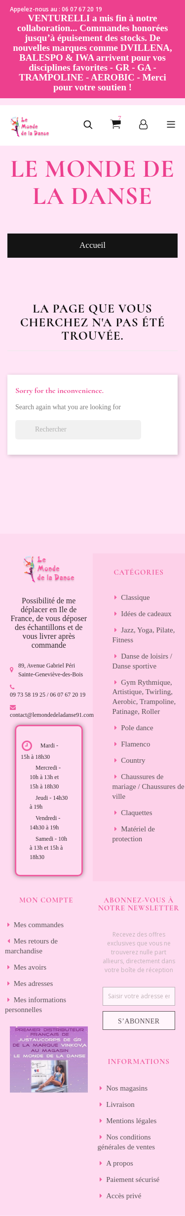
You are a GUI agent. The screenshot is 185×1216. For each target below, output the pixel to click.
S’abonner (139, 1021)
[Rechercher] (78, 429)
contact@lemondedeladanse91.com (52, 714)
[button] (88, 125)
